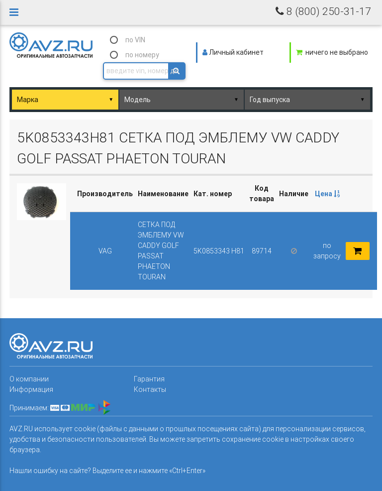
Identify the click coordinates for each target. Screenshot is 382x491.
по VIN (135, 39)
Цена (327, 193)
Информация (31, 389)
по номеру (142, 54)
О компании (29, 378)
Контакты (150, 389)
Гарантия (149, 378)
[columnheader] (327, 194)
